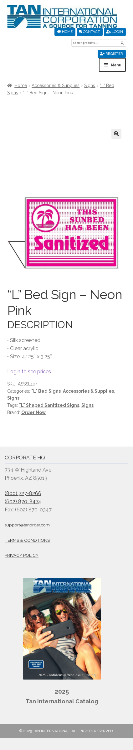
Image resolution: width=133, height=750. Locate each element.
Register (111, 53)
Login (114, 31)
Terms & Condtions (27, 540)
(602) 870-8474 (23, 501)
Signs (89, 85)
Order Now (33, 412)
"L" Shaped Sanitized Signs (49, 405)
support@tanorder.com (27, 524)
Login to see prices (29, 372)
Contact (89, 31)
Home (65, 31)
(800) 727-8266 (23, 493)
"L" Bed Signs (46, 391)
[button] (116, 134)
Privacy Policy (21, 555)
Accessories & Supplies (55, 85)
